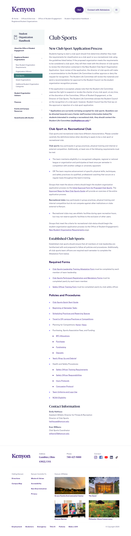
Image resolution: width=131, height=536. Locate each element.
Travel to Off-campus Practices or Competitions (73, 319)
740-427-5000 (74, 457)
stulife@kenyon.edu (80, 120)
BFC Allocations (63, 336)
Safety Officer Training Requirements (72, 369)
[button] (116, 10)
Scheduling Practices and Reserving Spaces (71, 313)
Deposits (59, 353)
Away (84, 325)
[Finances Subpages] (41, 102)
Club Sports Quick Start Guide (65, 302)
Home (78, 325)
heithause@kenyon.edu (59, 421)
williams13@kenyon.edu (59, 433)
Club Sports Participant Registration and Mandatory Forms (77, 278)
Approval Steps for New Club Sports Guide (67, 191)
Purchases (60, 341)
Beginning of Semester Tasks (65, 308)
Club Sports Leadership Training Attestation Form (74, 269)
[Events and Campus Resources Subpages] (41, 109)
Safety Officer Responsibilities (69, 375)
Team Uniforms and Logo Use (65, 392)
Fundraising (61, 347)
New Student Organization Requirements (66, 230)
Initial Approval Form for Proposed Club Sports (92, 188)
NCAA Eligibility (59, 397)
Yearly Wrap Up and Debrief (64, 358)
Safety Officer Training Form (65, 287)
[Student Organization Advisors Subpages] (41, 94)
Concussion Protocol (64, 386)
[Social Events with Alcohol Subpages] (41, 117)
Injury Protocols (62, 381)
